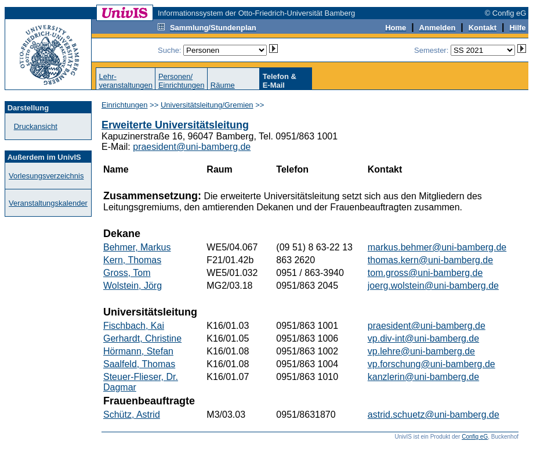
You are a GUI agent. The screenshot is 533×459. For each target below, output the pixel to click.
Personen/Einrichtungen (181, 80)
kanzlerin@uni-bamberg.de (423, 377)
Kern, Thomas (132, 260)
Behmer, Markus (137, 247)
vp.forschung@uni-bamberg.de (431, 364)
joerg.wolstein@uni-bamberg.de (433, 286)
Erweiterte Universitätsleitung (175, 125)
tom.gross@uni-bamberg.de (425, 273)
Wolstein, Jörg (132, 286)
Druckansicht (35, 126)
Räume (223, 85)
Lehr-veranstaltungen (126, 80)
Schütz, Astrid (131, 414)
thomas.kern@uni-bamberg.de (430, 260)
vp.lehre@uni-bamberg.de (421, 351)
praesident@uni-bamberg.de (192, 147)
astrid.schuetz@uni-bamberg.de (433, 414)
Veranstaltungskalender (48, 203)
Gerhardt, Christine (142, 338)
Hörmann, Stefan (138, 351)
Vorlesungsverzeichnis (46, 175)
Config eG (475, 436)
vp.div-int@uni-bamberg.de (423, 338)
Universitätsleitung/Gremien (207, 105)
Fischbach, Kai (133, 326)
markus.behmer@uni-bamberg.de (437, 247)
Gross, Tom (127, 273)
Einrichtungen (124, 105)
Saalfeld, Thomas (139, 364)
